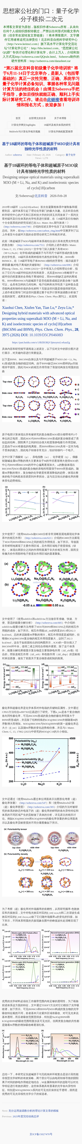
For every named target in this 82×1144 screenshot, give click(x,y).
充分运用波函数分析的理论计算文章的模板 (34, 1110)
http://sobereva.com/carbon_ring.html (40, 230)
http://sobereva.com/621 (38, 537)
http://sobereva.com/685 (49, 622)
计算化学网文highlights (23, 125)
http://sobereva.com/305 (41, 806)
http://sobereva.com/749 (17, 226)
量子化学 (71, 154)
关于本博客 (60, 118)
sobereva (17, 154)
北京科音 (41, 196)
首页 (18, 118)
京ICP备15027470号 (41, 1134)
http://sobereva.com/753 (30, 245)
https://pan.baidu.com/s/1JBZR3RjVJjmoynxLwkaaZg (41, 342)
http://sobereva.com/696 (58, 264)
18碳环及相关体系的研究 (57, 125)
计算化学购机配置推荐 (61, 131)
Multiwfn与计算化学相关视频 (24, 131)
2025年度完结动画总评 (26, 1116)
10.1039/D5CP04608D (46, 335)
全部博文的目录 (37, 118)
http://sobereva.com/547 (33, 802)
